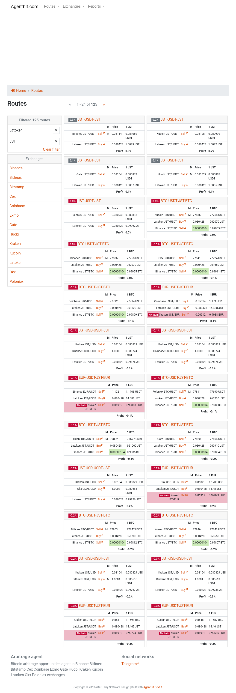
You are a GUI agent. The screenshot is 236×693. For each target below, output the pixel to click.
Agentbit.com (24, 6)
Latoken (16, 262)
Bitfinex (15, 177)
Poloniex (16, 281)
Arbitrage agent (27, 656)
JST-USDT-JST (89, 119)
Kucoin (15, 253)
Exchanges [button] (72, 6)
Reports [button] (95, 6)
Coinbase (17, 206)
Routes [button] (50, 6)
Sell (100, 133)
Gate (13, 225)
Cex (12, 196)
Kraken (15, 244)
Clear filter (51, 149)
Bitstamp (16, 187)
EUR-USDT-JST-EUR (177, 287)
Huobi (14, 234)
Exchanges (34, 159)
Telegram (129, 664)
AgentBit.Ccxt (151, 687)
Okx (12, 272)
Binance (16, 168)
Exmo (14, 215)
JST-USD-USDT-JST (94, 330)
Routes (37, 90)
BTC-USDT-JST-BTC (176, 201)
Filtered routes (34, 120)
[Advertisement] (118, 49)
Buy (100, 144)
